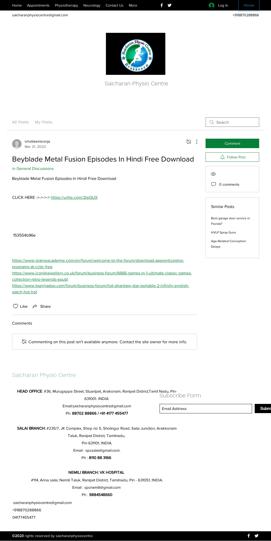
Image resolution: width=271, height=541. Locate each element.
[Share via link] (41, 306)
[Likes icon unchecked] (15, 306)
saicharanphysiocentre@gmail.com (40, 15)
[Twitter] (169, 5)
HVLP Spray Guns (223, 232)
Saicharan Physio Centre (136, 83)
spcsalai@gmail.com (102, 450)
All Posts (20, 121)
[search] (232, 122)
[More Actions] (194, 142)
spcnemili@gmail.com (102, 487)
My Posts (43, 121)
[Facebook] (161, 5)
